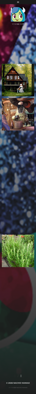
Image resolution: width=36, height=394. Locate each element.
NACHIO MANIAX (21, 383)
